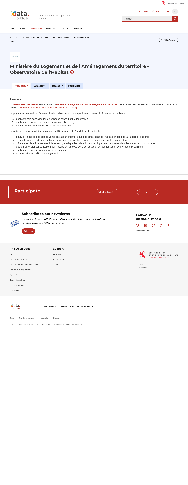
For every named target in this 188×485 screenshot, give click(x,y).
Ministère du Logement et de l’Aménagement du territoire (86, 104)
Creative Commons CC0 (67, 324)
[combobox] (147, 19)
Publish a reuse (146, 192)
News (65, 29)
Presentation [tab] (21, 86)
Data (12, 29)
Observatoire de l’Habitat (25, 104)
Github (162, 225)
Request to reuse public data (20, 270)
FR (168, 11)
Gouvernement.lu (85, 306)
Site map (56, 318)
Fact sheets (14, 290)
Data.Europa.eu (67, 306)
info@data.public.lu (143, 230)
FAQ (11, 254)
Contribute (50, 29)
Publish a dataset (105, 192)
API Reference (58, 260)
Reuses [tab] (57, 85)
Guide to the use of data (19, 260)
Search (175, 19)
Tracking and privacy (27, 318)
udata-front (143, 267)
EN (175, 11)
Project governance (17, 285)
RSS (169, 225)
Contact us (77, 29)
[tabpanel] (94, 131)
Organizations (36, 29)
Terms (12, 318)
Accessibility (44, 318)
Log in (145, 11)
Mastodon (154, 225)
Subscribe (28, 231)
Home (12, 37)
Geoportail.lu (50, 306)
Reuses (22, 29)
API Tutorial (57, 254)
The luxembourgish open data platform (55, 17)
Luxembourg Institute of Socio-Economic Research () (47, 107)
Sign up (158, 11)
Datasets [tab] (40, 85)
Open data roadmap (17, 280)
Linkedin (146, 225)
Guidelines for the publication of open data (25, 265)
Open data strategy (17, 275)
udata (141, 264)
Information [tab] (74, 86)
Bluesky (138, 225)
